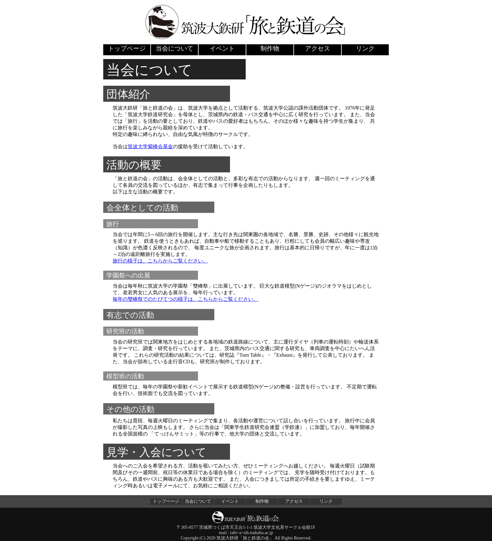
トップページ (127, 48)
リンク (365, 48)
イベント (222, 48)
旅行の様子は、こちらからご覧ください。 (160, 260)
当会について (174, 48)
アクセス (317, 48)
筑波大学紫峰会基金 (150, 146)
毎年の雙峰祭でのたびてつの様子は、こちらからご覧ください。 (185, 299)
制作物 (269, 48)
